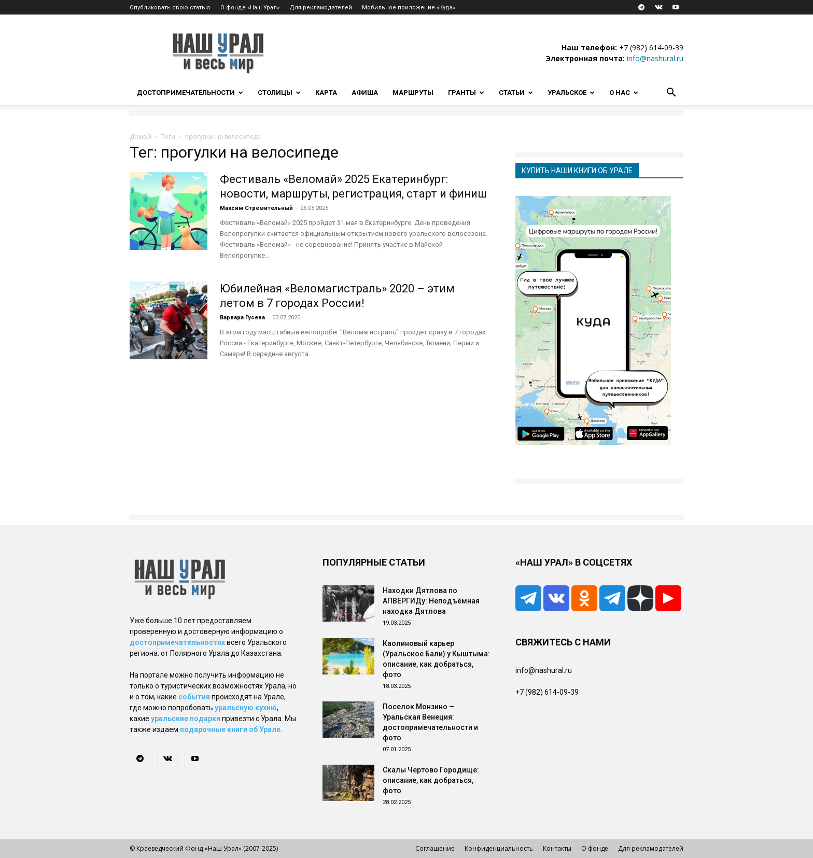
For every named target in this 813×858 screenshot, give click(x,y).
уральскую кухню (246, 708)
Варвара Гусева (242, 317)
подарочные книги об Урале (230, 729)
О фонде (594, 848)
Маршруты (413, 92)
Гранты (466, 92)
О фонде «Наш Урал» (249, 7)
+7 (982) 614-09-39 (651, 47)
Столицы (279, 92)
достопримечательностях (177, 642)
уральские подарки (185, 718)
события (194, 697)
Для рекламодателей (320, 7)
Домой (140, 136)
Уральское (571, 92)
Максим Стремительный (256, 208)
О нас (623, 92)
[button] (670, 94)
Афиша (365, 92)
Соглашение (435, 848)
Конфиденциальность (499, 848)
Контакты (557, 848)
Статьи (516, 92)
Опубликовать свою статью (170, 7)
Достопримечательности (190, 92)
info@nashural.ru (655, 58)
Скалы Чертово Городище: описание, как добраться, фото (431, 780)
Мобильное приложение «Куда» (408, 7)
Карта (326, 92)
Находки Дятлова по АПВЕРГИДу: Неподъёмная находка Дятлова (431, 600)
